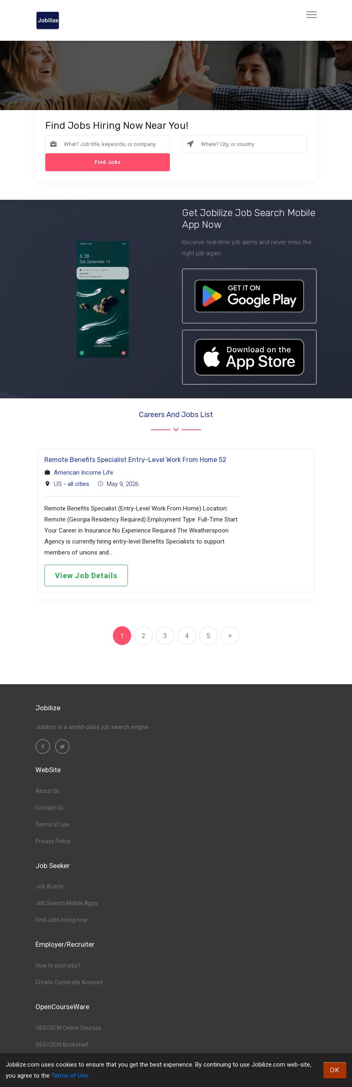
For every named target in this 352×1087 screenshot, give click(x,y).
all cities (78, 484)
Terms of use (52, 824)
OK (335, 1070)
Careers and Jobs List (176, 414)
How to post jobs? (58, 965)
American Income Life (83, 472)
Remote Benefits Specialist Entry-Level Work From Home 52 (135, 460)
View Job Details (86, 575)
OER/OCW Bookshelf (62, 1044)
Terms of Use (69, 1075)
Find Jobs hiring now (61, 920)
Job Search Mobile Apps (66, 903)
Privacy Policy (52, 841)
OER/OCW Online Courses (68, 1028)
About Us (47, 791)
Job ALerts (49, 886)
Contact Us (49, 807)
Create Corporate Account (69, 982)
